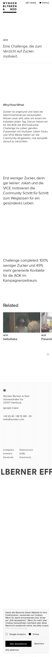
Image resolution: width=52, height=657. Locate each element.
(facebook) (8, 457)
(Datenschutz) (25, 450)
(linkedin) (7, 453)
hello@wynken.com (13, 419)
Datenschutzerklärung (16, 628)
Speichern (39, 643)
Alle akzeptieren (18, 643)
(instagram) (8, 450)
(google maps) (10, 407)
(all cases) (31, 2)
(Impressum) (25, 457)
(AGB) (22, 453)
